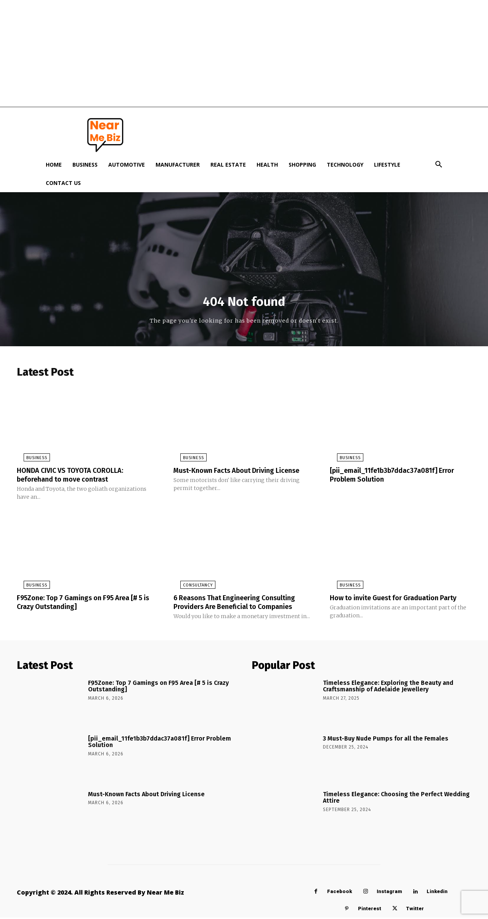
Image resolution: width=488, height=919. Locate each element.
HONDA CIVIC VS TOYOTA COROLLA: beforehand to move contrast (76, 477)
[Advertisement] (244, 53)
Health (267, 164)
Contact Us (63, 182)
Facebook (339, 893)
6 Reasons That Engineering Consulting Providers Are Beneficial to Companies (241, 604)
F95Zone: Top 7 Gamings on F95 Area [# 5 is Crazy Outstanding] (85, 604)
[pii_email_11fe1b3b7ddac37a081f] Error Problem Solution (400, 477)
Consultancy (191, 587)
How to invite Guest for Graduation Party (400, 599)
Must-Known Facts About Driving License (243, 473)
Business (85, 164)
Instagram (389, 893)
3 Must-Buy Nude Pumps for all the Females (385, 740)
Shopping (302, 164)
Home (54, 164)
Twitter (415, 910)
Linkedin (437, 893)
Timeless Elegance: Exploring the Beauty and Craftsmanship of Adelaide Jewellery (388, 688)
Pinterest (369, 910)
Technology (345, 164)
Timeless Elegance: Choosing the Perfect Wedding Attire (396, 799)
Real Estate (228, 164)
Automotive (126, 164)
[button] (438, 165)
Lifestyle (387, 164)
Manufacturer (178, 164)
